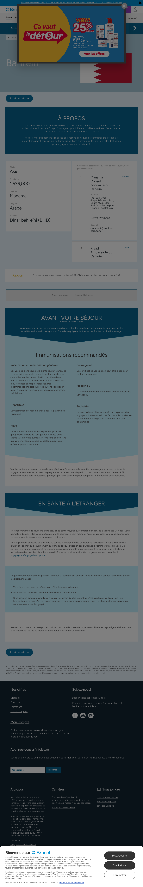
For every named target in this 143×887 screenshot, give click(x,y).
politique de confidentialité (71, 882)
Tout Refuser (120, 865)
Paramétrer (119, 875)
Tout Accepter (120, 855)
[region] (71, 866)
